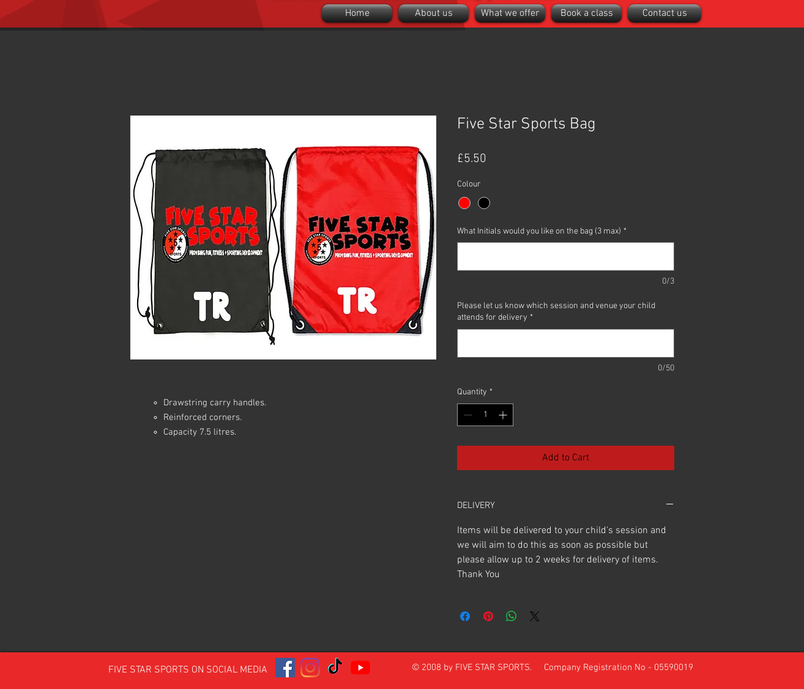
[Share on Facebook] (465, 616)
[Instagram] (310, 667)
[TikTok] (335, 667)
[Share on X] (534, 616)
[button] (433, 13)
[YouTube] (360, 667)
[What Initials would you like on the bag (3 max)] (566, 256)
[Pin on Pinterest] (488, 616)
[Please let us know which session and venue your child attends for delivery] (566, 343)
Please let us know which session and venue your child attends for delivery (556, 312)
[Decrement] (466, 415)
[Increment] (504, 415)
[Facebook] (285, 667)
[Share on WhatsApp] (511, 616)
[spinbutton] (485, 415)
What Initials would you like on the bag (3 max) (542, 231)
